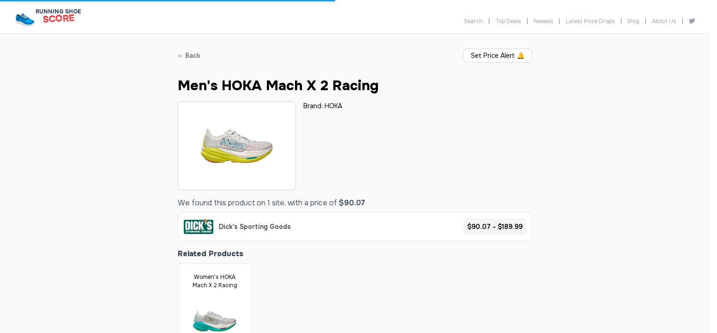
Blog (633, 21)
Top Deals (508, 21)
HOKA (333, 106)
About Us (664, 21)
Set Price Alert (497, 55)
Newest (543, 21)
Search (473, 21)
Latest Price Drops (590, 21)
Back (189, 55)
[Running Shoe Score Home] (25, 19)
